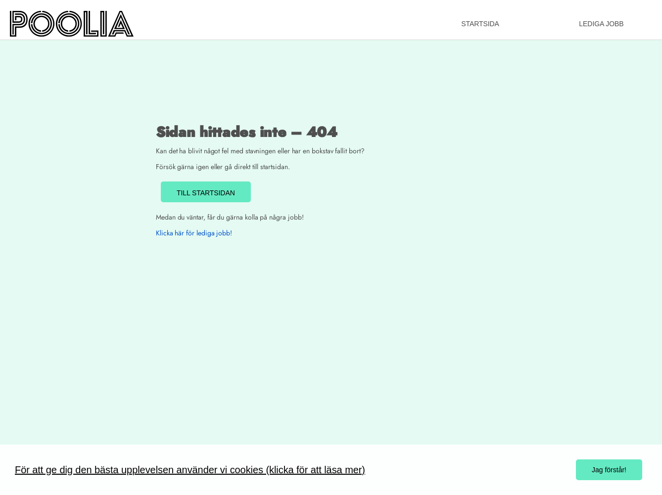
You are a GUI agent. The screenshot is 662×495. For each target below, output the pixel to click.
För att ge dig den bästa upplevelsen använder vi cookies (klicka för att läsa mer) (190, 469)
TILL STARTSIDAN (206, 193)
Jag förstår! (609, 470)
